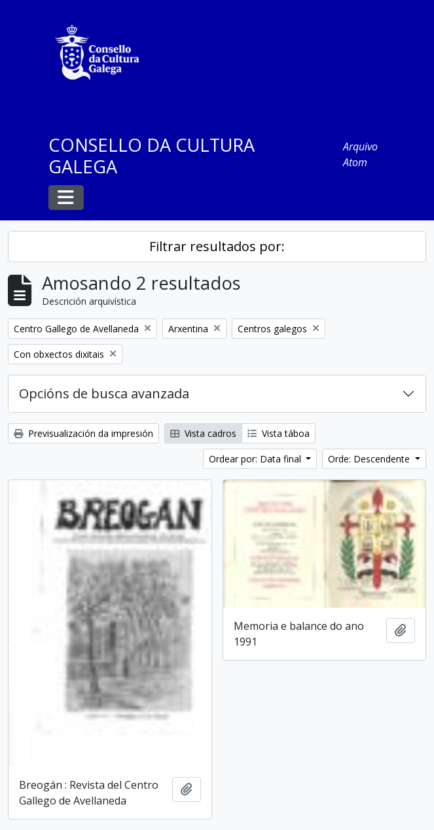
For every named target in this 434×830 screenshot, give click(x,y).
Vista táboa (278, 433)
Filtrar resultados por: (217, 246)
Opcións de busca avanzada (104, 393)
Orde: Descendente (370, 459)
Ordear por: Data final (256, 459)
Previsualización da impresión (83, 433)
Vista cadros (203, 433)
